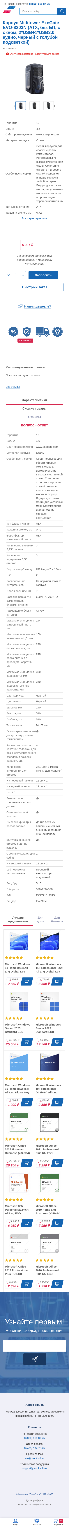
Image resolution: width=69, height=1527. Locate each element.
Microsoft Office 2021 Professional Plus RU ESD (47, 1149)
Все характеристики (34, 218)
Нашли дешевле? (37, 306)
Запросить (43, 275)
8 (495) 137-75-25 (34, 1448)
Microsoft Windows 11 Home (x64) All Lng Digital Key (17, 968)
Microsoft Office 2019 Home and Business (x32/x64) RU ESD (48, 1211)
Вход (15, 1524)
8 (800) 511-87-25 (39, 3)
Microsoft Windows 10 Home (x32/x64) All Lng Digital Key (17, 1089)
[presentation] (34, 425)
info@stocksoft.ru (34, 1458)
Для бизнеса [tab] (57, 919)
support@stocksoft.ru (34, 1468)
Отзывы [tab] (34, 417)
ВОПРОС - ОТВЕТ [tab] (34, 425)
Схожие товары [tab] (34, 408)
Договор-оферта (34, 1500)
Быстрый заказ (34, 287)
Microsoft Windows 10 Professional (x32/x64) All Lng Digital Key (48, 1091)
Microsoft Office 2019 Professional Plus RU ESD (17, 1270)
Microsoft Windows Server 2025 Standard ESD (17, 1028)
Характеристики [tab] (34, 400)
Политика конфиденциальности (34, 1504)
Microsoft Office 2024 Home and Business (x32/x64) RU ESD (17, 1151)
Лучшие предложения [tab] (18, 919)
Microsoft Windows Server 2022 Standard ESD (48, 1028)
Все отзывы (13, 386)
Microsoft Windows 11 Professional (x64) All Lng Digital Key (49, 968)
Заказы (37, 1524)
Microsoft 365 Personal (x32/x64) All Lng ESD (17, 1209)
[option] (21, 105)
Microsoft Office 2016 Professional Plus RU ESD (47, 1270)
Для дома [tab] (40, 919)
